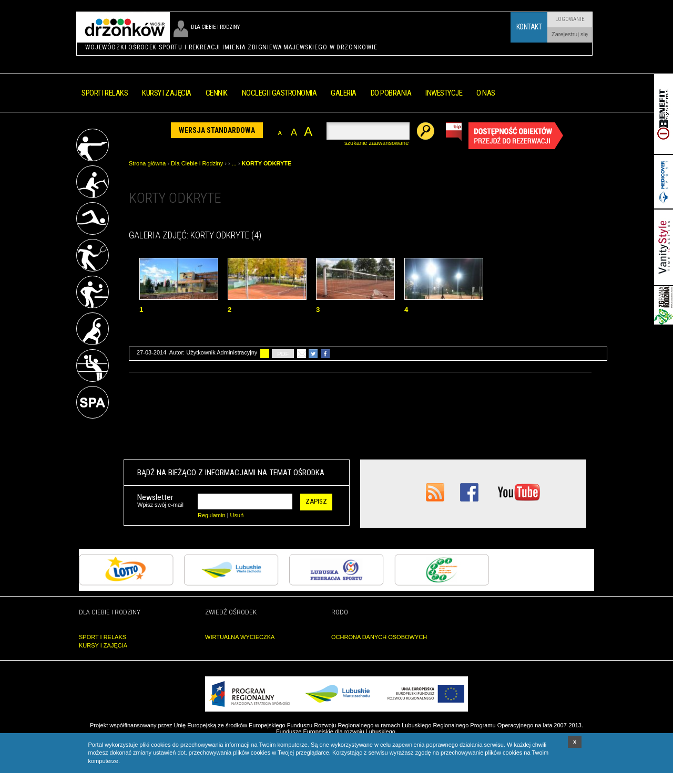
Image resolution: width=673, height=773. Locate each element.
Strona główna (147, 163)
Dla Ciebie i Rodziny (197, 163)
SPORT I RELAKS (102, 637)
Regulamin (212, 515)
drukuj (264, 353)
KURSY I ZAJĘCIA (103, 645)
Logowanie (570, 19)
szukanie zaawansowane (376, 143)
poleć (301, 353)
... (234, 163)
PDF (283, 354)
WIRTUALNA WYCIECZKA (239, 637)
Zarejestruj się (570, 34)
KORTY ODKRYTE (267, 163)
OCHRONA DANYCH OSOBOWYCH (379, 637)
